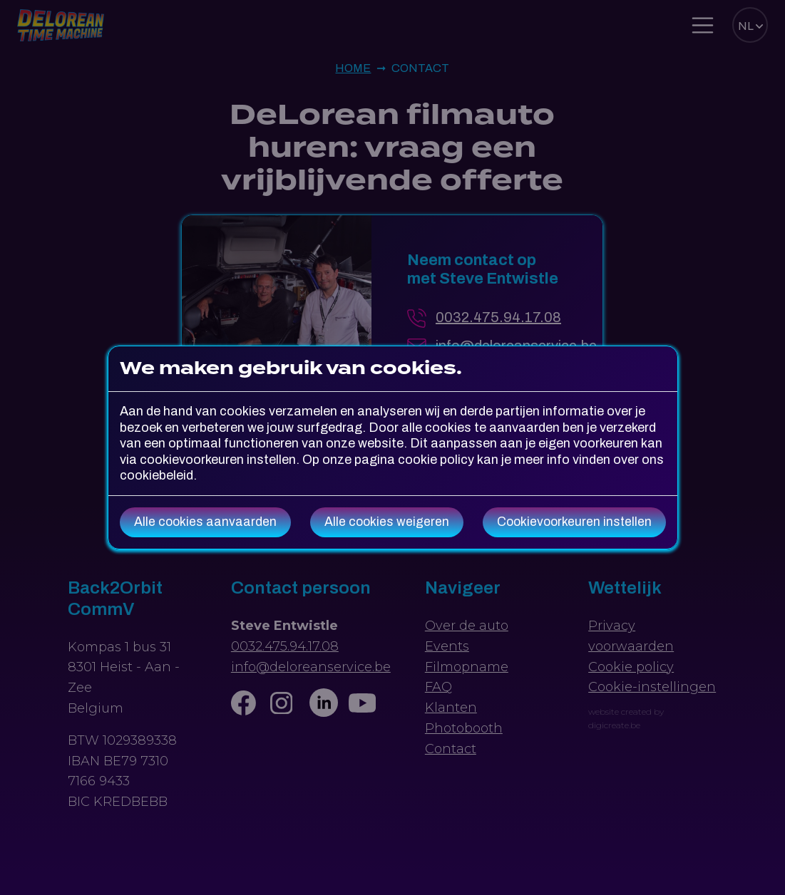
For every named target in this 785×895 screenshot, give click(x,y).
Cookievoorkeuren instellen (574, 522)
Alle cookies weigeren (386, 522)
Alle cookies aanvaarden (205, 522)
